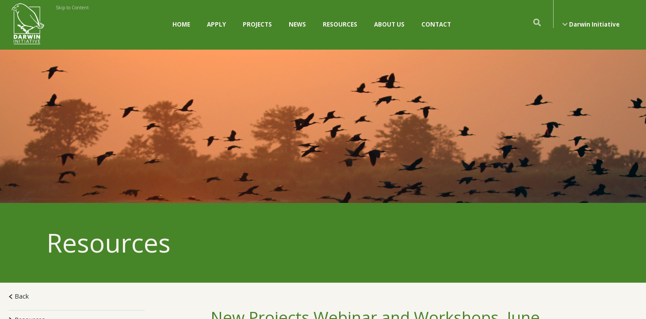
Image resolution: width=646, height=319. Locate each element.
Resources (340, 24)
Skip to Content (72, 7)
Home (181, 24)
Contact (436, 24)
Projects (257, 24)
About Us (389, 24)
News (297, 24)
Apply (216, 24)
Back (19, 296)
